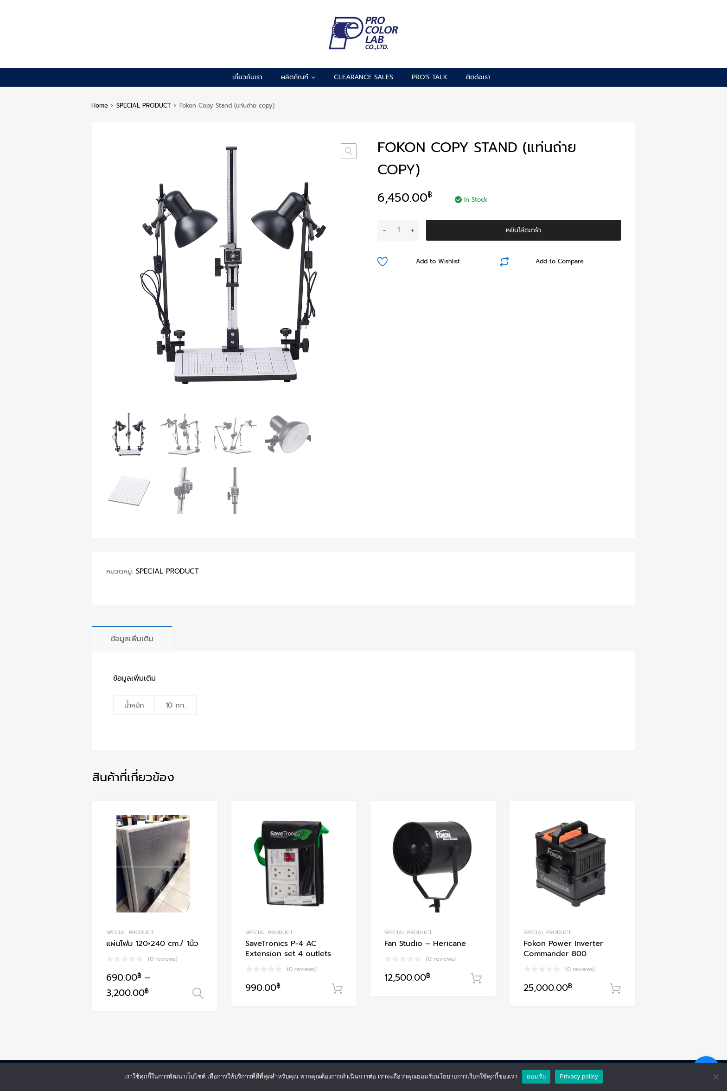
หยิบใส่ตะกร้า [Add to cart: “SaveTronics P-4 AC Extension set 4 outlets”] (337, 989)
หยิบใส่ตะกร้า (523, 230)
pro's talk (429, 77)
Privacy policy (579, 1076)
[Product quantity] (398, 230)
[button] (349, 151)
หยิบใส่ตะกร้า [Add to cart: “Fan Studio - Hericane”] (476, 979)
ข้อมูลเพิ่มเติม (132, 638)
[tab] (132, 638)
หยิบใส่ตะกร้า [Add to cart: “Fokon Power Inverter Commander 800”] (615, 989)
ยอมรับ (536, 1076)
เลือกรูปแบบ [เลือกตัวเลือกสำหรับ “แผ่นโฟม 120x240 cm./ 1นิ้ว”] (198, 994)
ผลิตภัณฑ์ (298, 77)
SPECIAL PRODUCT (143, 105)
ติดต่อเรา (478, 77)
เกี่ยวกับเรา (247, 77)
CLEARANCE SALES (363, 77)
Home (99, 105)
